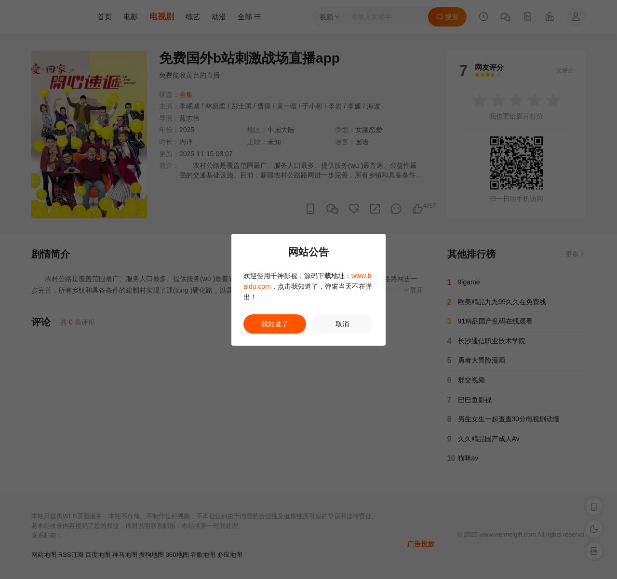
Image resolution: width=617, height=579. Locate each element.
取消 (342, 324)
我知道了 (274, 324)
